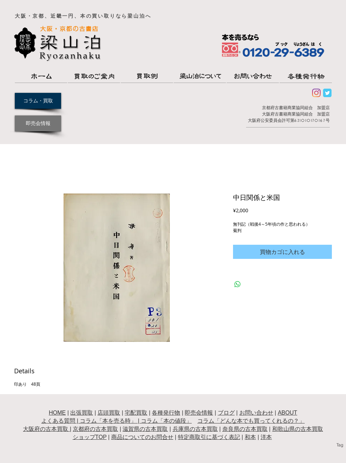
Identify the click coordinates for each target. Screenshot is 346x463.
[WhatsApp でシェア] (237, 284)
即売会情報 (199, 413)
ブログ (226, 413)
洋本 (266, 437)
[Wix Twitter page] (327, 93)
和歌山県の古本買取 (297, 429)
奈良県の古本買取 (245, 429)
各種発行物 (166, 413)
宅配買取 (136, 413)
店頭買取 (108, 413)
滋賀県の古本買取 (145, 429)
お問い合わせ (256, 413)
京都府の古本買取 (95, 429)
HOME (57, 413)
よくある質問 (58, 421)
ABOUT (287, 413)
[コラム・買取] (38, 101)
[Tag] (339, 445)
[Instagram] (316, 93)
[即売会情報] (38, 123)
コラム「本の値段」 (166, 421)
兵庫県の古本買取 (195, 429)
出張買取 (81, 413)
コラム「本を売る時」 (108, 421)
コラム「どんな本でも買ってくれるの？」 (251, 421)
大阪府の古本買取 (46, 429)
